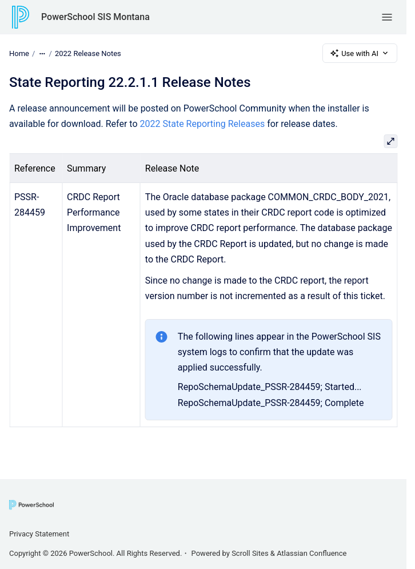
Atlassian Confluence (311, 553)
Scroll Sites (250, 553)
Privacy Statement (39, 534)
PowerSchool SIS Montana (95, 16)
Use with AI (360, 53)
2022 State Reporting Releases (202, 123)
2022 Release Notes (88, 53)
